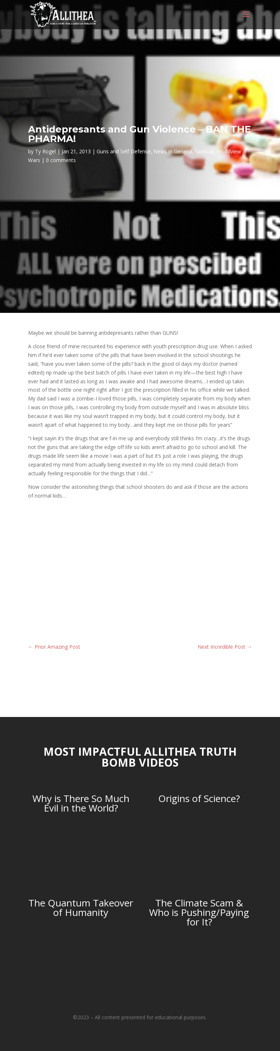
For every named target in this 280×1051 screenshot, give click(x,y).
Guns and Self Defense (124, 151)
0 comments (61, 160)
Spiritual (204, 151)
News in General (172, 151)
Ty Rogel (45, 151)
